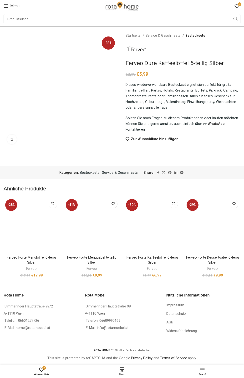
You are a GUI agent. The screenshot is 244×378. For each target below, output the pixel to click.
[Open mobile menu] (11, 6)
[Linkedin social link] (176, 172)
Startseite (134, 35)
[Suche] (122, 19)
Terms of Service (173, 358)
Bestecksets (195, 35)
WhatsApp (216, 124)
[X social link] (164, 172)
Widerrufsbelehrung (181, 331)
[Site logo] (122, 6)
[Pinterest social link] (170, 172)
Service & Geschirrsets (163, 35)
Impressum (175, 305)
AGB (169, 322)
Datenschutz (176, 314)
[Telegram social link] (182, 172)
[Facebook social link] (158, 172)
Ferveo (31, 269)
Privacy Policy (141, 358)
